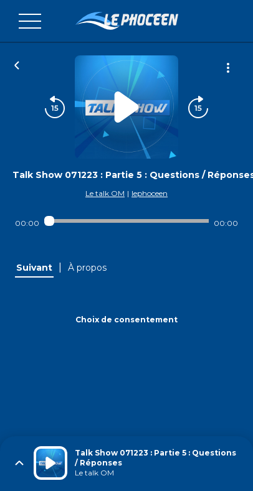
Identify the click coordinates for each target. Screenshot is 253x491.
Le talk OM (105, 193)
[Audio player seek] (126, 220)
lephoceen (149, 193)
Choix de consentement (126, 319)
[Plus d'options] (228, 67)
